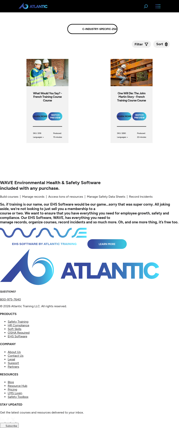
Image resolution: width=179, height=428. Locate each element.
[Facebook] (8, 421)
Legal (11, 359)
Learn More (107, 244)
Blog (11, 382)
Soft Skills (14, 329)
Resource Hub (17, 386)
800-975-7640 (10, 299)
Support (13, 363)
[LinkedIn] (2, 421)
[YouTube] (18, 421)
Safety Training (18, 321)
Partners (13, 366)
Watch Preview (55, 116)
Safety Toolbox (18, 397)
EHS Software (17, 336)
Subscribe (9, 425)
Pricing (12, 389)
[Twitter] (13, 421)
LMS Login (15, 393)
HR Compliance (18, 325)
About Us (14, 352)
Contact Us (15, 355)
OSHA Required (19, 332)
